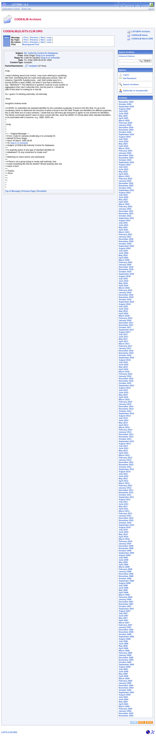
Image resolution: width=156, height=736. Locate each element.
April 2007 (123, 620)
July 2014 (123, 418)
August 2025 (124, 109)
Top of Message (12, 191)
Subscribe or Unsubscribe (135, 91)
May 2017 (123, 339)
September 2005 (126, 664)
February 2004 (125, 709)
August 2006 (124, 639)
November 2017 (126, 325)
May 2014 (123, 423)
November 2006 (126, 632)
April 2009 (123, 564)
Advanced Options (127, 56)
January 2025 (125, 125)
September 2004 (126, 692)
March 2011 (124, 511)
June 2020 (123, 253)
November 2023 (126, 158)
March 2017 (124, 344)
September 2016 (126, 358)
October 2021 (125, 216)
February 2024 (125, 151)
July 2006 (123, 641)
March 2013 (124, 455)
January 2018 (125, 320)
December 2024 (126, 127)
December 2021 (126, 211)
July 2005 (123, 669)
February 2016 (125, 374)
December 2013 (126, 434)
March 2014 (124, 427)
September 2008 (126, 581)
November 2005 (126, 660)
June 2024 (123, 141)
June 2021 (123, 225)
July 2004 (123, 697)
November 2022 (126, 185)
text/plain (33, 66)
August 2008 (124, 583)
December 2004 (126, 685)
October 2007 (125, 606)
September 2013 (126, 441)
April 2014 (123, 425)
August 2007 (124, 611)
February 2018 (125, 318)
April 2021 (123, 230)
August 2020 (124, 248)
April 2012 (123, 481)
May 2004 (123, 702)
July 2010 (123, 530)
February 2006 (125, 653)
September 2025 (126, 106)
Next (43, 37)
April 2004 (123, 704)
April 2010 (123, 537)
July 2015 (123, 390)
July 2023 (123, 167)
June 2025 (123, 113)
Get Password (129, 78)
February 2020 (125, 262)
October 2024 (125, 132)
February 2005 (125, 681)
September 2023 (126, 162)
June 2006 (123, 644)
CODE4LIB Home (139, 35)
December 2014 (126, 406)
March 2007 (124, 623)
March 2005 (124, 678)
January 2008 (125, 599)
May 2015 (123, 395)
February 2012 (125, 485)
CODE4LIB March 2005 (142, 39)
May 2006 (123, 646)
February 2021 (125, 234)
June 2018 (123, 309)
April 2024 (123, 146)
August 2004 (124, 695)
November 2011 (126, 492)
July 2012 (123, 474)
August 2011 (124, 499)
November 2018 (126, 297)
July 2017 (123, 334)
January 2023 (125, 181)
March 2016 (124, 371)
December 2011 (126, 490)
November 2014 (126, 409)
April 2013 (123, 453)
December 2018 (126, 295)
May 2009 (123, 562)
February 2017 (125, 346)
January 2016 (125, 376)
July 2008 (123, 585)
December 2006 (126, 630)
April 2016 (123, 369)
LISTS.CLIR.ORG (9, 732)
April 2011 (123, 509)
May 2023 (123, 172)
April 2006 (123, 648)
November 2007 (126, 604)
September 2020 (126, 246)
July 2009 (123, 557)
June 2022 (123, 197)
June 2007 (123, 616)
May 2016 (123, 367)
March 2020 (124, 260)
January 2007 (125, 627)
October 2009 (125, 551)
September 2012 (126, 469)
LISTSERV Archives (140, 31)
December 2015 (126, 378)
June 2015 (123, 392)
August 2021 (124, 220)
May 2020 (123, 255)
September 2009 (126, 553)
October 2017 (125, 327)
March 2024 (124, 148)
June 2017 (123, 337)
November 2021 (126, 213)
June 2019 (123, 281)
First (26, 37)
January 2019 (125, 292)
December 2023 (126, 155)
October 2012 (125, 467)
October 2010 (125, 523)
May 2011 (123, 506)
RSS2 (149, 722)
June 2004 (123, 699)
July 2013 (123, 446)
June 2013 (123, 448)
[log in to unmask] (45, 55)
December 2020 (126, 239)
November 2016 (126, 353)
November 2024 (126, 130)
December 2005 (126, 657)
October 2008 (125, 578)
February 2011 (125, 513)
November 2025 (126, 102)
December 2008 (126, 574)
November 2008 (126, 576)
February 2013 (125, 458)
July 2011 (123, 502)
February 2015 (125, 402)
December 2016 (126, 351)
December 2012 (126, 462)
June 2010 (123, 532)
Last (49, 37)
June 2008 (123, 588)
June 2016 (123, 365)
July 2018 (123, 306)
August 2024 (124, 137)
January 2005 (125, 683)
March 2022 (124, 204)
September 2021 (126, 218)
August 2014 (124, 416)
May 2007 (123, 618)
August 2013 (124, 444)
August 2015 (124, 388)
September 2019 (126, 274)
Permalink (41, 191)
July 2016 (123, 362)
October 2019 (125, 272)
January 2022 (125, 209)
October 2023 (125, 160)
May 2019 (123, 283)
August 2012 (124, 471)
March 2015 (124, 399)
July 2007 (123, 613)
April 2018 (123, 313)
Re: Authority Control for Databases (41, 53)
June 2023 (123, 169)
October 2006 (125, 634)
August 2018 (124, 304)
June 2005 (123, 671)
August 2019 (124, 276)
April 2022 (123, 202)
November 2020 (126, 241)
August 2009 (124, 555)
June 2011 (123, 504)
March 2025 (124, 120)
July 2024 (123, 139)
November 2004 (126, 688)
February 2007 (125, 625)
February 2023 (125, 179)
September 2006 (126, 637)
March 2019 (124, 288)
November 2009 (126, 548)
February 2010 (125, 541)
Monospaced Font (30, 44)
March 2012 (124, 483)
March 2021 (124, 232)
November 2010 (126, 520)
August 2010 (124, 527)
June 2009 (123, 560)
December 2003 (126, 713)
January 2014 (125, 432)
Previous (34, 37)
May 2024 (123, 144)
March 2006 (124, 650)
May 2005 (123, 674)
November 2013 (126, 437)
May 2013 (123, 451)
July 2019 (123, 278)
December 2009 (126, 546)
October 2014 (125, 411)
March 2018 (124, 316)
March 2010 (124, 539)
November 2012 (126, 464)
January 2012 (125, 488)
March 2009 (124, 567)
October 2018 (125, 299)
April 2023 (123, 174)
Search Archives (126, 52)
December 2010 (126, 518)
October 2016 (125, 355)
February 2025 (125, 123)
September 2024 (126, 134)
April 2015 (123, 397)
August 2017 (124, 332)
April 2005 (123, 676)
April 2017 (123, 341)
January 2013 (125, 460)
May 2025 (123, 116)
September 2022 (126, 190)
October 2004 (125, 690)
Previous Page (28, 191)
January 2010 (125, 544)
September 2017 (126, 330)
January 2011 (125, 516)
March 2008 (124, 595)
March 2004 (124, 706)
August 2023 (124, 165)
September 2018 (126, 302)
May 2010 (123, 534)
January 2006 (125, 655)
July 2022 (123, 195)
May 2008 (123, 590)
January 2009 (125, 571)
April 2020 (123, 258)
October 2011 (125, 495)
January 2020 (125, 265)
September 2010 (126, 525)
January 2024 (125, 153)
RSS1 (141, 722)
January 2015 (125, 404)
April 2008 (123, 592)
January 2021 (125, 237)
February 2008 (125, 597)
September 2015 (126, 385)
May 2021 (123, 227)
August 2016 (124, 360)
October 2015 (125, 383)
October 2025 (125, 104)
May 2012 (123, 478)
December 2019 (126, 267)
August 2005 (124, 667)
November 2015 (126, 381)
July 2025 (123, 111)
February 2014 (125, 430)
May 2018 (123, 311)
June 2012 (123, 476)
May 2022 (123, 199)
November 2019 (126, 269)
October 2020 (125, 244)
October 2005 (125, 662)
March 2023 (124, 176)
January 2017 (125, 348)
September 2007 (126, 609)
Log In (126, 75)
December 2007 (126, 602)
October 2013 (125, 439)
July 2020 (123, 251)
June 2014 (123, 420)
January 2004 (125, 711)
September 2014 (126, 413)
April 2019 (123, 285)
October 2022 (125, 188)
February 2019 (125, 290)
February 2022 (125, 206)
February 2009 (125, 569)
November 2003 (126, 716)
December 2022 (126, 183)
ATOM (133, 722)
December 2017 (126, 323)
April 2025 (123, 118)
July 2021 (123, 223)
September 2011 (126, 497)
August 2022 (124, 192)
